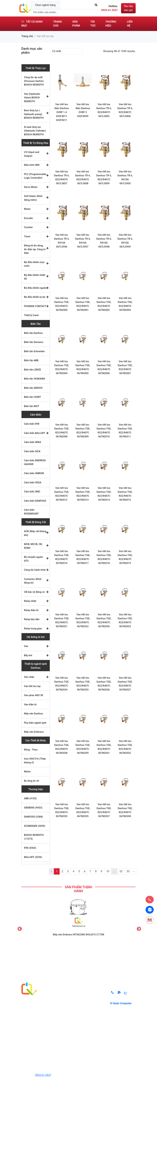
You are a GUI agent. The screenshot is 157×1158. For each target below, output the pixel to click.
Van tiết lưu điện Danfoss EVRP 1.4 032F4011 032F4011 (61, 112)
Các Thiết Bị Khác (35, 740)
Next (138, 928)
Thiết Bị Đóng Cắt (35, 522)
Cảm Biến (35, 414)
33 (128, 871)
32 (121, 871)
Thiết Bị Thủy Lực (35, 68)
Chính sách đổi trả (92, 993)
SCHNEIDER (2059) (34, 825)
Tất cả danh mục (32, 23)
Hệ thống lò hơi (36, 637)
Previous (19, 928)
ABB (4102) (30, 798)
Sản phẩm (76, 23)
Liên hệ (130, 23)
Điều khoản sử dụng (93, 1010)
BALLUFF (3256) (33, 857)
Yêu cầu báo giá (128, 8)
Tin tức (93, 23)
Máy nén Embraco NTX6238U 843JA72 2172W (78, 934)
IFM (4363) (30, 847)
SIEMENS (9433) (33, 807)
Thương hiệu (110, 23)
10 (107, 871)
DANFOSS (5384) (33, 816)
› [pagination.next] (134, 871)
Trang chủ (57, 23)
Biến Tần (36, 323)
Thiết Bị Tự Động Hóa (35, 143)
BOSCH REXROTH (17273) (34, 837)
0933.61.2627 (43, 1075)
